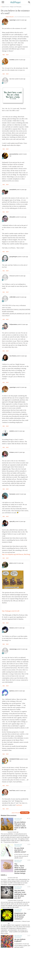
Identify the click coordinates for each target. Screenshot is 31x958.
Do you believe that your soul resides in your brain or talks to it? (20, 825)
